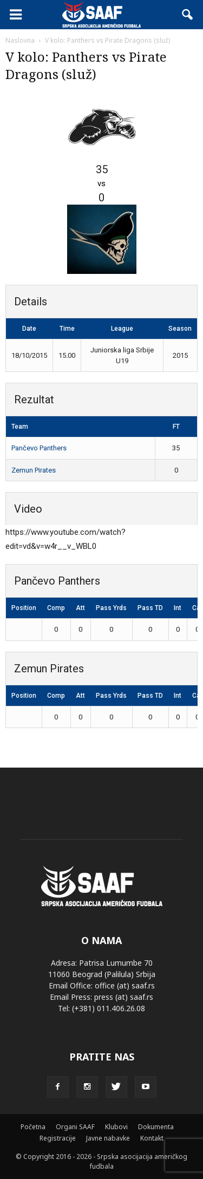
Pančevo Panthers (39, 448)
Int (177, 608)
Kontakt (151, 1138)
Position (23, 608)
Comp (56, 608)
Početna (33, 1126)
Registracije (58, 1138)
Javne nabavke (108, 1138)
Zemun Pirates (33, 470)
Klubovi (116, 1126)
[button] (188, 14)
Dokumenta (156, 1126)
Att (80, 608)
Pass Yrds (111, 608)
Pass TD (150, 608)
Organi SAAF (75, 1126)
